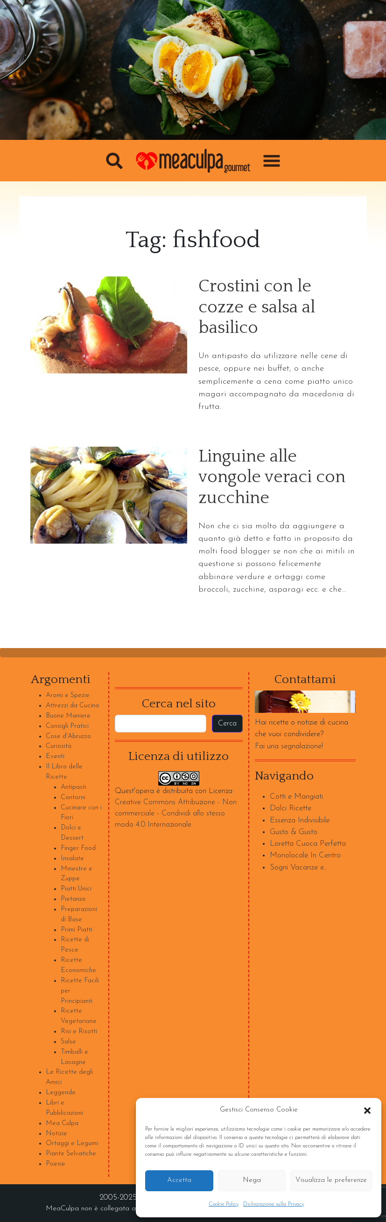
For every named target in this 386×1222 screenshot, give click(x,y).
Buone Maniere (68, 715)
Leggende (61, 1092)
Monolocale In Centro (305, 855)
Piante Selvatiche (71, 1153)
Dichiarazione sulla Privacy (273, 1204)
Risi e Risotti (79, 1031)
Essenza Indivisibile (300, 820)
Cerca (227, 723)
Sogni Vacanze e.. (298, 867)
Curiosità (58, 746)
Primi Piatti (76, 929)
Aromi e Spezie (68, 695)
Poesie (55, 1163)
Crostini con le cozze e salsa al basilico (256, 307)
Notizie (56, 1133)
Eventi (55, 756)
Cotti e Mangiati (296, 797)
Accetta (179, 1180)
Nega (252, 1180)
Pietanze (73, 899)
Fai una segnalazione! (289, 746)
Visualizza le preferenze (331, 1180)
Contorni (73, 797)
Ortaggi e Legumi (72, 1143)
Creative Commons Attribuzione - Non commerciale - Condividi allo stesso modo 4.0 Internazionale (176, 813)
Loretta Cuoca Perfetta (308, 844)
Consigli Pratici (67, 726)
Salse (68, 1041)
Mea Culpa (62, 1123)
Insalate (72, 858)
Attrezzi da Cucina (72, 705)
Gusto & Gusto (293, 832)
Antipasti (73, 787)
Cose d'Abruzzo (68, 736)
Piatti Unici (76, 888)
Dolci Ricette (290, 808)
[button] (367, 1110)
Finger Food (78, 848)
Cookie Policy (224, 1204)
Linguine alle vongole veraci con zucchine (271, 477)
